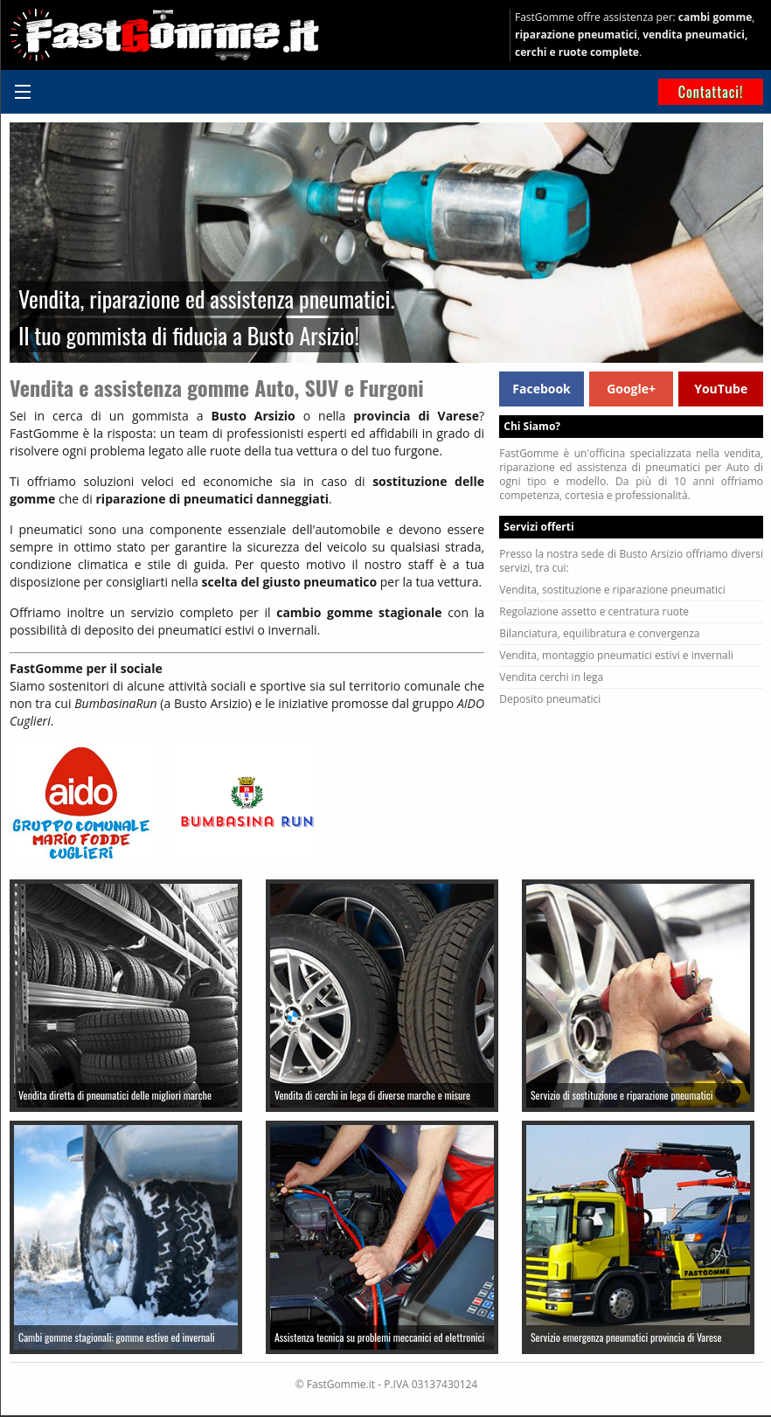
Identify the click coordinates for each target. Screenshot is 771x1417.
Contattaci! (711, 91)
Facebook (541, 388)
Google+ (631, 388)
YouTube (720, 388)
